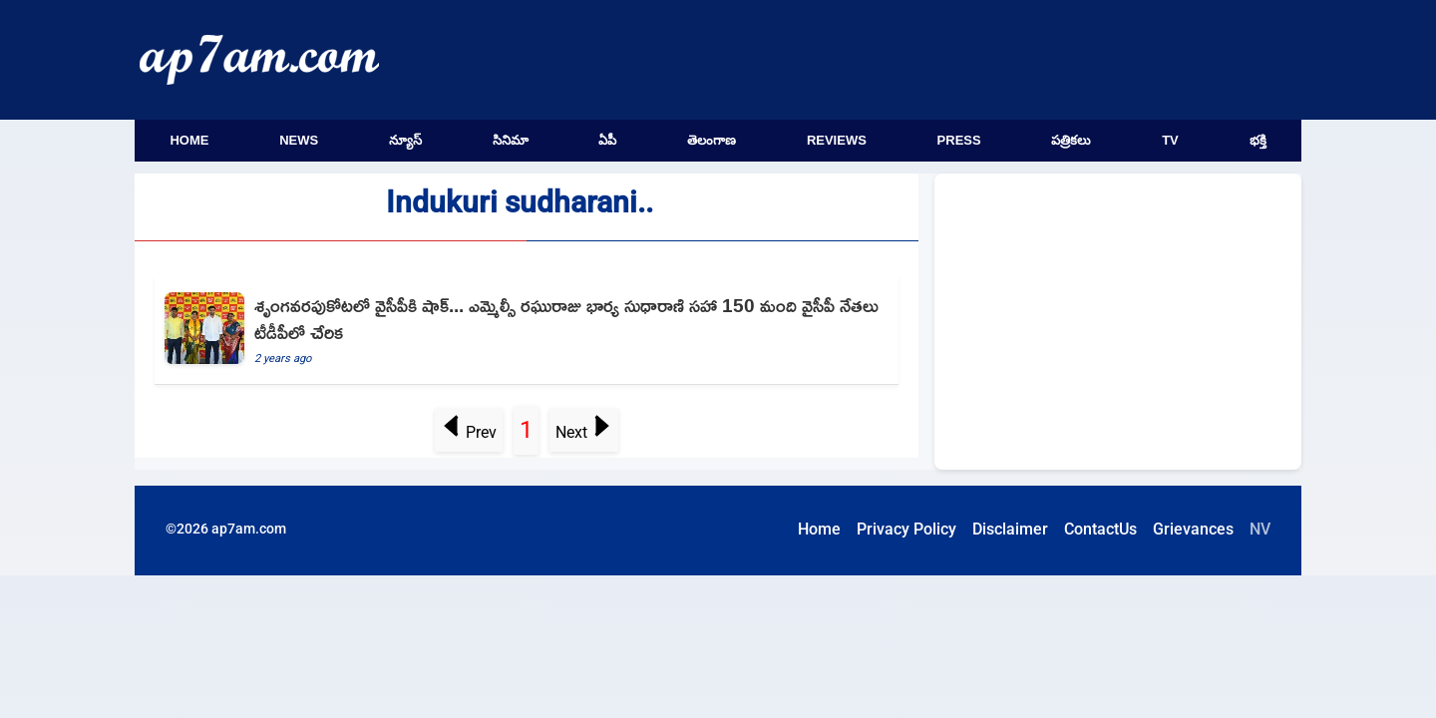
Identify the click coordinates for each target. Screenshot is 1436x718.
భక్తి (1258, 140)
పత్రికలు (1071, 140)
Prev (469, 432)
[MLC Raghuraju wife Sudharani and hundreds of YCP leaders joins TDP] (526, 330)
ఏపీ (607, 140)
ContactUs (1100, 529)
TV (1170, 140)
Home (189, 140)
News (298, 140)
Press (959, 140)
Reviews (837, 140)
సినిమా (511, 140)
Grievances (1193, 529)
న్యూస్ (405, 140)
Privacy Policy (906, 529)
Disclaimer (1010, 529)
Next (583, 432)
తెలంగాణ (711, 140)
